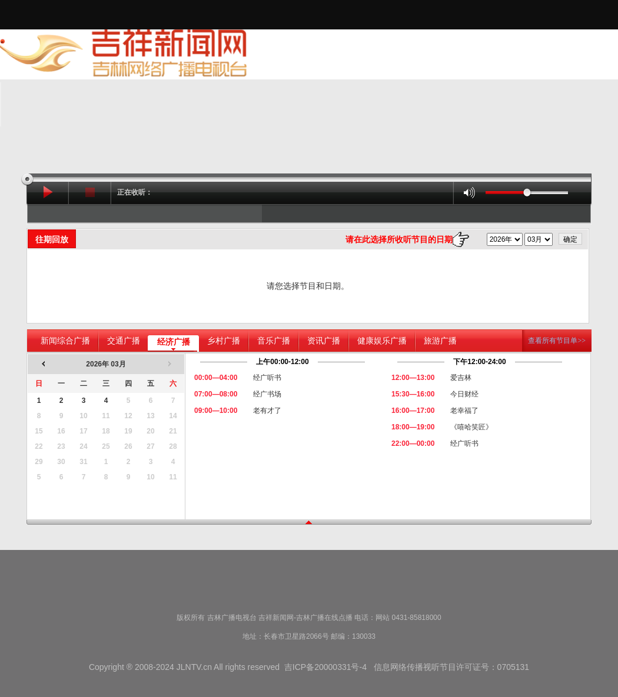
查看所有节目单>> (557, 340)
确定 (570, 239)
